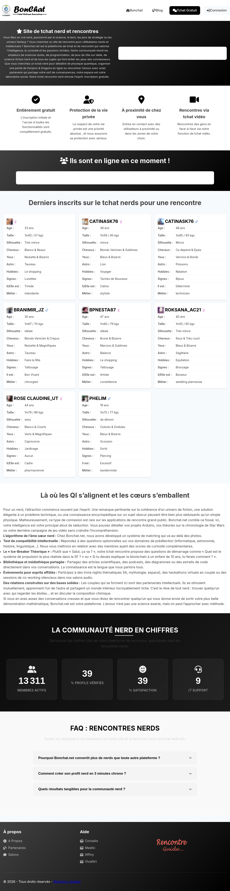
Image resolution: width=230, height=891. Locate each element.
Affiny (87, 854)
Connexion (217, 10)
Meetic (87, 848)
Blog (157, 10)
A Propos (12, 841)
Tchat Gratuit (185, 10)
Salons (11, 854)
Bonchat (134, 10)
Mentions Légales (67, 882)
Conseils (89, 841)
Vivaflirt (88, 861)
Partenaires (14, 848)
